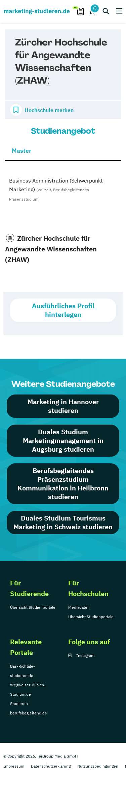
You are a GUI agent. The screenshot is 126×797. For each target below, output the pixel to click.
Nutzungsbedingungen (97, 766)
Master (21, 150)
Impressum (13, 766)
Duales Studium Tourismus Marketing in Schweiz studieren (63, 522)
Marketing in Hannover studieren (63, 406)
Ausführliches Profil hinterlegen (63, 310)
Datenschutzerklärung (51, 766)
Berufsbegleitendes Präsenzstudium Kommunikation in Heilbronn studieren (63, 483)
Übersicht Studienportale (32, 607)
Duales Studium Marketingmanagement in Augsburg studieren (63, 440)
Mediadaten (79, 607)
